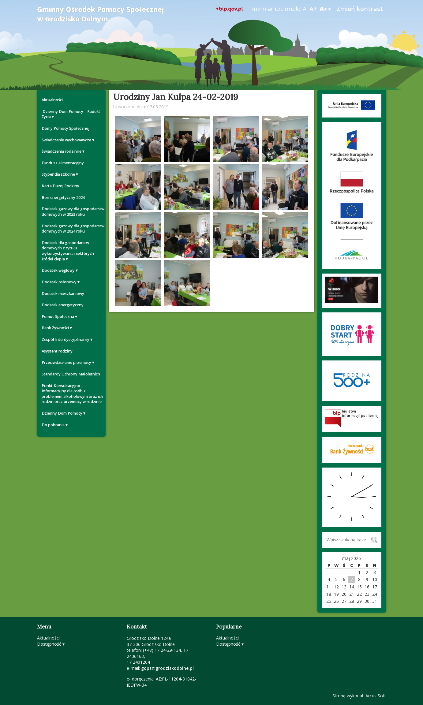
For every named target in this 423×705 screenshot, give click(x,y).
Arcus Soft (375, 696)
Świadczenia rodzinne (61, 151)
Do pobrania (53, 424)
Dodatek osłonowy (59, 282)
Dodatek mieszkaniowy (63, 293)
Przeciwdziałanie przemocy (66, 362)
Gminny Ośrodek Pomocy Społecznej (100, 14)
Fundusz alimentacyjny (63, 163)
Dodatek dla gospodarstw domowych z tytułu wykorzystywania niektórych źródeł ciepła (68, 251)
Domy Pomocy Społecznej (65, 128)
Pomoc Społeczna (58, 316)
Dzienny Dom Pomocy (62, 413)
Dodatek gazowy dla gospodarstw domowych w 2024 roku (73, 228)
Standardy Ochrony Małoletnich (71, 374)
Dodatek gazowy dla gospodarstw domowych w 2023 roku (73, 211)
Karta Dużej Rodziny (60, 185)
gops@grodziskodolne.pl (167, 668)
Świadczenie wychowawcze (66, 140)
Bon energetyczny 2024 (63, 197)
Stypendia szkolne (58, 174)
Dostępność (49, 644)
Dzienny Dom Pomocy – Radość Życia (71, 114)
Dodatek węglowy (58, 270)
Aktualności (52, 100)
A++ (325, 9)
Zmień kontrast (359, 9)
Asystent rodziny (57, 351)
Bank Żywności (55, 327)
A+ (313, 9)
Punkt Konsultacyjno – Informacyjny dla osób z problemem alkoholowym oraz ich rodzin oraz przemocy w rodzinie (72, 394)
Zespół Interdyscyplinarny (65, 339)
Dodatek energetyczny (63, 305)
